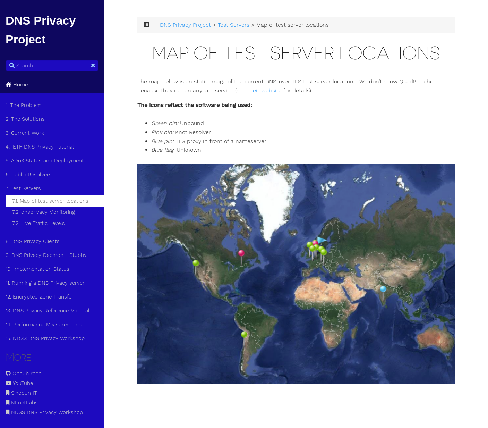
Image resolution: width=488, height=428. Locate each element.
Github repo (24, 373)
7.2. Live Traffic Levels (38, 223)
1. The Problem (23, 105)
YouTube (19, 383)
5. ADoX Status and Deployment (45, 161)
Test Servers (233, 25)
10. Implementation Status (37, 269)
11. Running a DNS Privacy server (45, 283)
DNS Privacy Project (185, 25)
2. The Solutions (25, 119)
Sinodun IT (21, 393)
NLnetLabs (22, 403)
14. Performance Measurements (44, 324)
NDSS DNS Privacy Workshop (44, 412)
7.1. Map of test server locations (50, 201)
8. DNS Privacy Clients (33, 241)
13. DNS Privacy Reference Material (47, 311)
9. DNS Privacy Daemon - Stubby (46, 255)
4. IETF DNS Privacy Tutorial (40, 147)
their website (264, 90)
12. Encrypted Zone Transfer (40, 297)
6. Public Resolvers (29, 174)
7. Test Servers (23, 188)
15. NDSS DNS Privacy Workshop (45, 338)
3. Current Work (25, 133)
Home (17, 85)
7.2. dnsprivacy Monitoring (43, 212)
